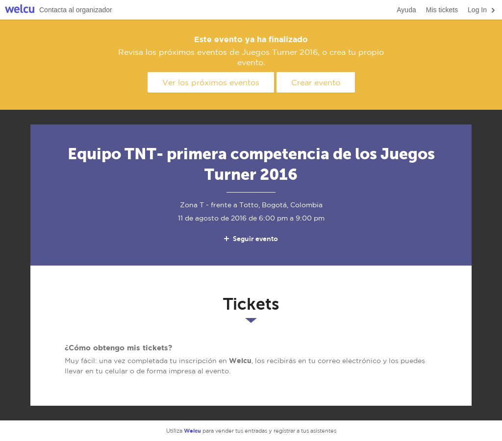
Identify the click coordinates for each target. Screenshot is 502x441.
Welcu (19, 10)
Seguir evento (250, 239)
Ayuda (406, 10)
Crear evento (315, 82)
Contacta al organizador (75, 10)
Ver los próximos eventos (210, 82)
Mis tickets (442, 10)
